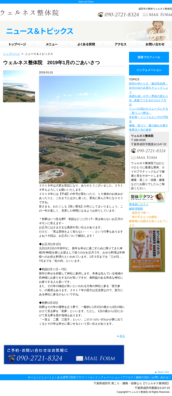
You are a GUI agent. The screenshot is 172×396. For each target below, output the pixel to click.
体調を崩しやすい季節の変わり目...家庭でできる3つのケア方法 (148, 100)
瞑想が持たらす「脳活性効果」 (148, 83)
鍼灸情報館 (136, 208)
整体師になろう (139, 204)
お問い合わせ (160, 377)
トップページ (11, 53)
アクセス (128, 377)
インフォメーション (149, 70)
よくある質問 (60, 377)
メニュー (43, 377)
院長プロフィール (149, 57)
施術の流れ (143, 377)
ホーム (32, 377)
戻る (122, 336)
